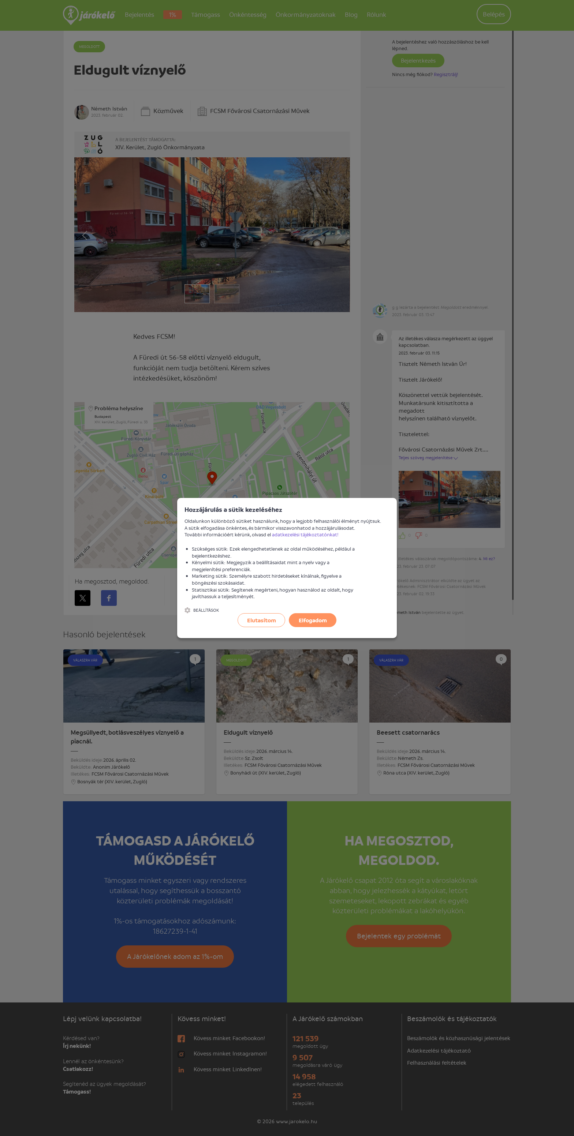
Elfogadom (313, 620)
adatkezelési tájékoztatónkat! (305, 534)
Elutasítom (261, 620)
